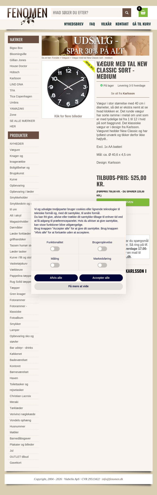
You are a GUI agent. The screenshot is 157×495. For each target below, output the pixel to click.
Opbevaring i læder (22, 191)
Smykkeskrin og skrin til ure (23, 206)
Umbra (14, 102)
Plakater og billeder (22, 444)
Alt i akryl (15, 215)
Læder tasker (18, 251)
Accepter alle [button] (101, 277)
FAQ (92, 23)
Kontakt (122, 23)
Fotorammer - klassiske (18, 309)
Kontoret (15, 366)
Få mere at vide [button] (79, 286)
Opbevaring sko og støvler (22, 339)
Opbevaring (17, 185)
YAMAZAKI (17, 108)
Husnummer (17, 426)
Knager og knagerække (17, 158)
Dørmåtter (16, 227)
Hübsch (15, 72)
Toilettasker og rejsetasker (19, 387)
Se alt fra (123, 93)
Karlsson (15, 78)
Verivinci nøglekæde (23, 414)
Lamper (15, 330)
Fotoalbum (16, 317)
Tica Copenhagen (21, 96)
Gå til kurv (142, 23)
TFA (12, 90)
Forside (55, 58)
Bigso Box (16, 47)
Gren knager (18, 294)
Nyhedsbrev (73, 23)
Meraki (14, 402)
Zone (13, 114)
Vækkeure (16, 269)
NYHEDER (17, 143)
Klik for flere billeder (68, 116)
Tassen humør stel (21, 245)
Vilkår (106, 23)
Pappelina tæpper (21, 275)
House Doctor (18, 66)
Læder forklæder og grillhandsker (22, 236)
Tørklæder (16, 408)
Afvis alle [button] (56, 277)
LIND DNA (16, 84)
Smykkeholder (19, 197)
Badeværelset (18, 360)
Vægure (66, 58)
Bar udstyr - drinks (21, 347)
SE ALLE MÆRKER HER (22, 123)
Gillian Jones (18, 60)
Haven (14, 378)
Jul (11, 450)
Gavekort (15, 462)
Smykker (15, 323)
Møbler (14, 432)
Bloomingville (18, 54)
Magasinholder (19, 221)
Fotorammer (17, 300)
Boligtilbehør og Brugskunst (20, 170)
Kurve (13, 179)
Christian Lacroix (20, 396)
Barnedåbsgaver (20, 438)
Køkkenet (16, 353)
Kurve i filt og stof (21, 257)
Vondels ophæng (20, 420)
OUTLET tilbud (19, 456)
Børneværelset (19, 372)
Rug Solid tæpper (21, 281)
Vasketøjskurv (18, 263)
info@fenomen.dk (112, 479)
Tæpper (15, 287)
